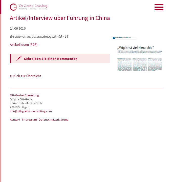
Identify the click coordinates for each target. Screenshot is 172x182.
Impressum (29, 119)
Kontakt (15, 119)
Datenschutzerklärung (53, 119)
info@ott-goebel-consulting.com (31, 111)
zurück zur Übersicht (25, 76)
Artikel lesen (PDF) (23, 44)
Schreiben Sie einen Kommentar (50, 58)
